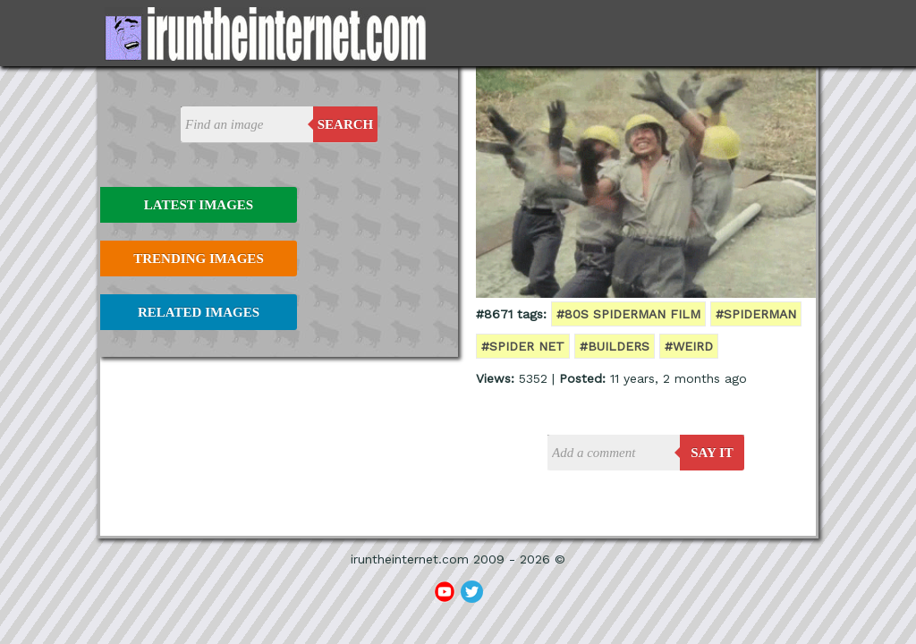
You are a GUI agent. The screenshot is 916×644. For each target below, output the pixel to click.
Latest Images (198, 205)
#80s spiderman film (628, 314)
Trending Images (198, 258)
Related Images (198, 312)
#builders (614, 346)
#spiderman (756, 314)
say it (712, 452)
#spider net (522, 346)
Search (346, 124)
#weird (689, 346)
